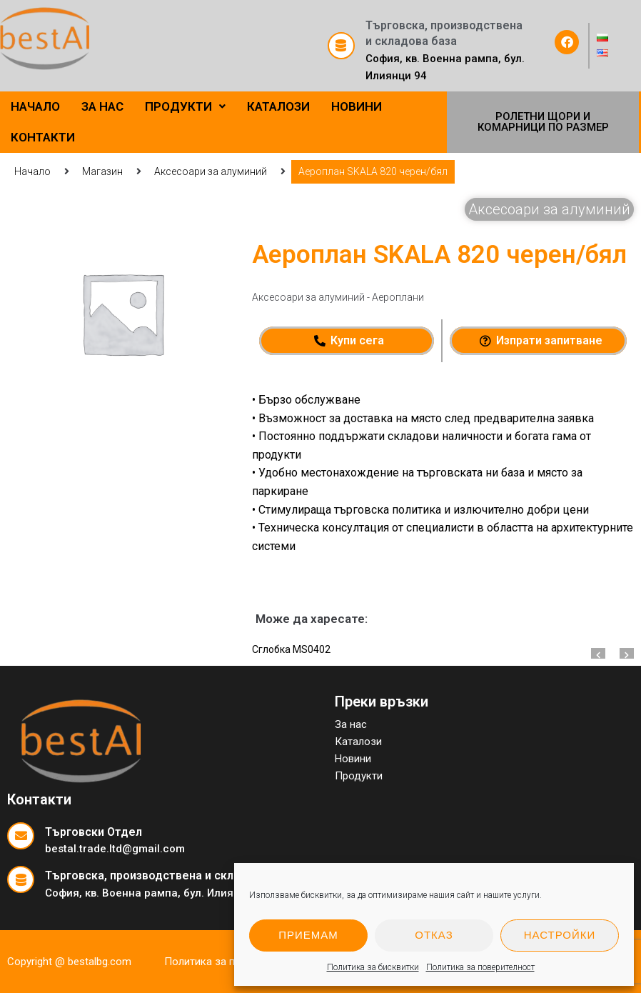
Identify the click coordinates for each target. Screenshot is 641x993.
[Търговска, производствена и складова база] (341, 45)
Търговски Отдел (93, 832)
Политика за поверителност (480, 967)
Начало (32, 171)
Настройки (560, 935)
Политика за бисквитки (373, 967)
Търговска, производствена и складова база (170, 875)
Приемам (308, 935)
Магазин (102, 171)
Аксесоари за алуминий (210, 171)
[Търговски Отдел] (20, 835)
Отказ (434, 935)
